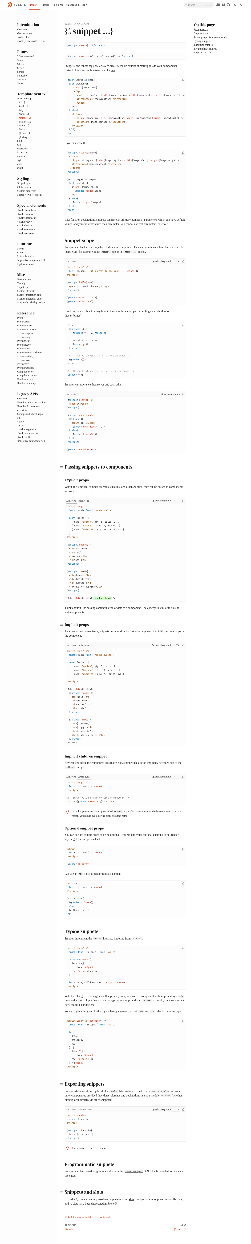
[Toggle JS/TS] (176, 261)
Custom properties (26, 191)
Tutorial (45, 4)
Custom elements (26, 291)
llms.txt (105, 1217)
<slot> (20, 421)
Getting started (24, 33)
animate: (21, 156)
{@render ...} (24, 121)
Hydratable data (25, 264)
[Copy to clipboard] (183, 80)
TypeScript (22, 287)
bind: (20, 141)
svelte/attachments (26, 329)
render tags (87, 66)
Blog (84, 4)
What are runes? (25, 56)
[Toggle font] (234, 4)
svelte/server (23, 360)
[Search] (199, 5)
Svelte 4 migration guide (30, 294)
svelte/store (23, 364)
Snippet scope (201, 33)
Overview (22, 29)
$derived (21, 64)
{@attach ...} (24, 129)
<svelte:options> (25, 233)
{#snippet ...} (24, 117)
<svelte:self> (24, 437)
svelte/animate (24, 325)
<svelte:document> (27, 217)
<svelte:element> (26, 229)
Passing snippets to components (210, 37)
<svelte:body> (24, 221)
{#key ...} (22, 110)
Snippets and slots (203, 52)
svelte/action (23, 321)
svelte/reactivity (25, 356)
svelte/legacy (24, 344)
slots (131, 1199)
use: (19, 144)
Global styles (24, 187)
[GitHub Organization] (228, 5)
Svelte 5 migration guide (30, 298)
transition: (22, 148)
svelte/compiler (25, 333)
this (113, 70)
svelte (20, 317)
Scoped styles (24, 183)
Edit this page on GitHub (78, 1217)
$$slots (20, 425)
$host (20, 83)
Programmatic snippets (206, 48)
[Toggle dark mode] (240, 4)
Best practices (24, 279)
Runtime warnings (26, 383)
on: (18, 417)
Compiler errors (25, 371)
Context (21, 252)
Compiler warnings (27, 375)
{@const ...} (23, 133)
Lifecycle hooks (25, 256)
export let (22, 410)
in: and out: (23, 152)
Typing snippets (202, 41)
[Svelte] (18, 5)
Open (161, 261)
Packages (58, 4)
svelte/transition (25, 367)
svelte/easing (24, 337)
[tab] (71, 261)
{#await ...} (23, 114)
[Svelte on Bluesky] (223, 5)
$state (20, 60)
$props (20, 71)
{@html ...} (23, 125)
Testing (21, 283)
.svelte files (23, 37)
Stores (20, 248)
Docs (34, 5)
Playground (72, 4)
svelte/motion (24, 348)
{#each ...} (22, 106)
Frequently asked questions (31, 302)
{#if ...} (21, 102)
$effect (20, 68)
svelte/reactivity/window (30, 352)
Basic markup (24, 98)
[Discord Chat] (218, 5)
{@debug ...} (24, 137)
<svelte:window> (26, 214)
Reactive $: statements (28, 406)
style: (20, 160)
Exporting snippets (203, 44)
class (19, 164)
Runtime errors (25, 379)
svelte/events (24, 340)
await (20, 167)
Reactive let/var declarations (31, 402)
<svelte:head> (24, 225)
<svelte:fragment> (26, 429)
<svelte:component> (27, 433)
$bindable (22, 75)
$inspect (21, 79)
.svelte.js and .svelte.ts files (31, 41)
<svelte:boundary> (26, 210)
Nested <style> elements (30, 194)
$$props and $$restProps (30, 414)
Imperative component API (31, 260)
